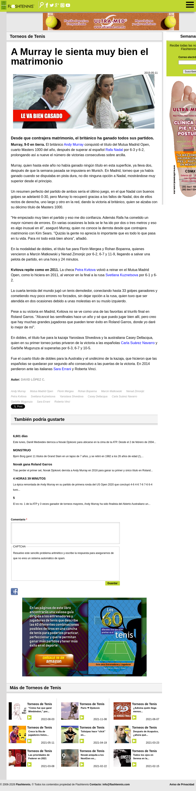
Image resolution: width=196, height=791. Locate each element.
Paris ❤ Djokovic (90, 708)
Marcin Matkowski (111, 391)
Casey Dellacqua (97, 396)
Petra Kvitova (18, 396)
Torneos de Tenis (39, 704)
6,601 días (20, 436)
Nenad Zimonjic (135, 391)
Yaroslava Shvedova (71, 396)
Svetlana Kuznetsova (43, 396)
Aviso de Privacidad (181, 784)
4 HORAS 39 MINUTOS (29, 478)
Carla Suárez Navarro (124, 396)
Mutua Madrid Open (41, 391)
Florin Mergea (65, 391)
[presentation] (46, 569)
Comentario (19, 519)
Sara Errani (43, 401)
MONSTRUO (22, 450)
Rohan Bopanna (87, 391)
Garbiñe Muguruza (21, 401)
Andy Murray (18, 391)
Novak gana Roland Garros (32, 464)
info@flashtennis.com (116, 784)
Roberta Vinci (62, 401)
